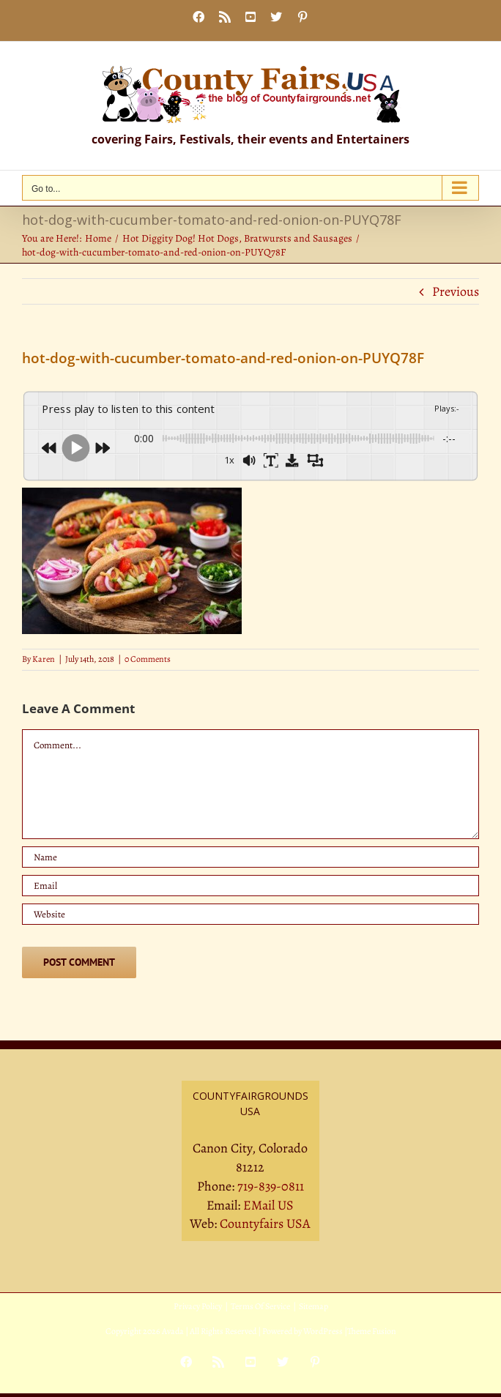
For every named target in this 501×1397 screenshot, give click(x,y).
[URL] (250, 914)
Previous (455, 291)
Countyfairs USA (265, 1223)
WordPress (323, 1331)
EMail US (268, 1205)
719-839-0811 (270, 1186)
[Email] (250, 885)
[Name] (250, 857)
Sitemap (313, 1306)
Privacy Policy (198, 1306)
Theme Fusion (371, 1331)
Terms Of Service (260, 1306)
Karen (43, 659)
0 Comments (148, 659)
